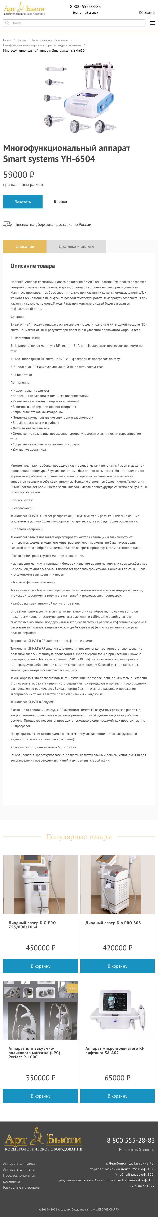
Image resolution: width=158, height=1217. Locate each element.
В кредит (60, 201)
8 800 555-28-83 (85, 6)
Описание (25, 246)
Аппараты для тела (18, 1169)
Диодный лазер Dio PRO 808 (113, 922)
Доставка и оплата (77, 246)
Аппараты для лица (19, 1163)
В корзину (41, 966)
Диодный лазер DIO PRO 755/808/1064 (32, 925)
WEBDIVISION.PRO (107, 1209)
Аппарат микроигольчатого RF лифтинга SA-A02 (114, 1050)
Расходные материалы (21, 1187)
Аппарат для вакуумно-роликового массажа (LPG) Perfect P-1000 (34, 1053)
